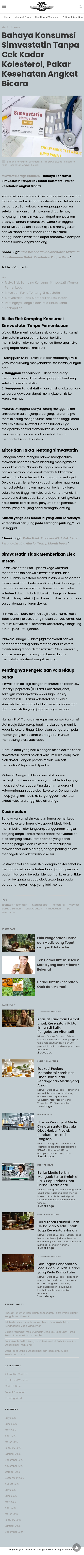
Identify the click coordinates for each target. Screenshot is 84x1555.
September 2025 (14, 1478)
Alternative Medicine (49, 1011)
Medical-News (23, 17)
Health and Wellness (46, 17)
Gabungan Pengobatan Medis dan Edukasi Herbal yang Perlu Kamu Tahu (58, 1268)
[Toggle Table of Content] (4, 277)
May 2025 (10, 1502)
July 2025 (10, 1490)
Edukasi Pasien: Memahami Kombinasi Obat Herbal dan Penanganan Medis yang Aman (58, 1077)
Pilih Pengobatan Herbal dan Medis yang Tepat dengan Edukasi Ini (57, 943)
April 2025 (10, 1508)
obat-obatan (34, 908)
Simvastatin (53, 908)
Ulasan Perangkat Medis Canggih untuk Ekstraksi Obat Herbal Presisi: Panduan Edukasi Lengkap (57, 1130)
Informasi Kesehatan (14, 904)
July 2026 (10, 1418)
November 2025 (14, 1466)
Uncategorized (13, 1398)
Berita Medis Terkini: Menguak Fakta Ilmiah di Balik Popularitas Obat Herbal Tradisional (57, 1178)
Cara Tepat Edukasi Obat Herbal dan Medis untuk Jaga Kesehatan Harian (58, 1226)
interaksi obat (40, 904)
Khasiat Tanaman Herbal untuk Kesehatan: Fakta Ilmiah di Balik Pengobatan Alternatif (58, 1025)
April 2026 (10, 1436)
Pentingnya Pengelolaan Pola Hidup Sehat (36, 303)
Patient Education (73, 17)
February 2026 (13, 1448)
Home (7, 17)
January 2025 (13, 1526)
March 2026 (11, 1442)
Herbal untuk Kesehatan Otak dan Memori (57, 984)
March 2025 (11, 1514)
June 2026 (11, 1424)
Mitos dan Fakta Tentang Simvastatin (32, 293)
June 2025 (11, 1496)
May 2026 (10, 1430)
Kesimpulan (13, 308)
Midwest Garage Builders (21, 176)
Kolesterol (59, 904)
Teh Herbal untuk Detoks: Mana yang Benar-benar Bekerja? (58, 965)
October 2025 (12, 1472)
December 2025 (14, 1460)
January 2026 (13, 1454)
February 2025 (13, 1520)
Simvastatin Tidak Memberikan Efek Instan (36, 298)
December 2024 (14, 1532)
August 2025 (12, 1484)
